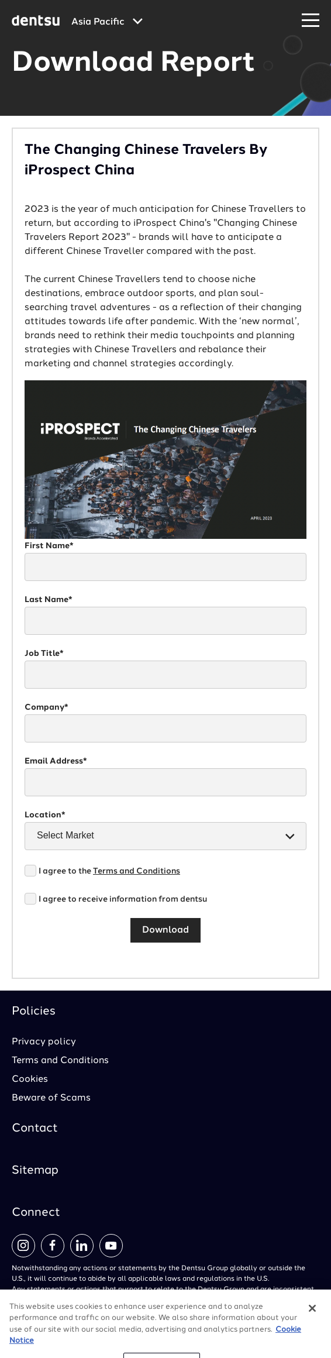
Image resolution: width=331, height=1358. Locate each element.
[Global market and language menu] (107, 22)
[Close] (312, 1322)
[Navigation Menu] (310, 20)
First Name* (49, 546)
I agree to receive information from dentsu (123, 899)
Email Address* (56, 761)
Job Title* (44, 653)
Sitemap (35, 1171)
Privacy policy (44, 1042)
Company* (46, 707)
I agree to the (109, 871)
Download (165, 930)
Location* (45, 815)
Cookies (30, 1079)
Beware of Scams (51, 1098)
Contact (35, 1128)
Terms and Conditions (136, 871)
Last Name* (49, 600)
